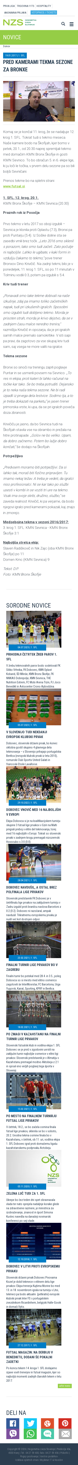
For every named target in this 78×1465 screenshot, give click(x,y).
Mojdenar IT (46, 1460)
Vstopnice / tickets (44, 12)
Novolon (58, 1460)
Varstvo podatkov (49, 1456)
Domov (6, 46)
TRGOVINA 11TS (25, 6)
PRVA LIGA (9, 6)
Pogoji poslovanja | (30, 1456)
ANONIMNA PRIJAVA (15, 12)
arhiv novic (64, 1385)
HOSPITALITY (44, 6)
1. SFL (21, 55)
